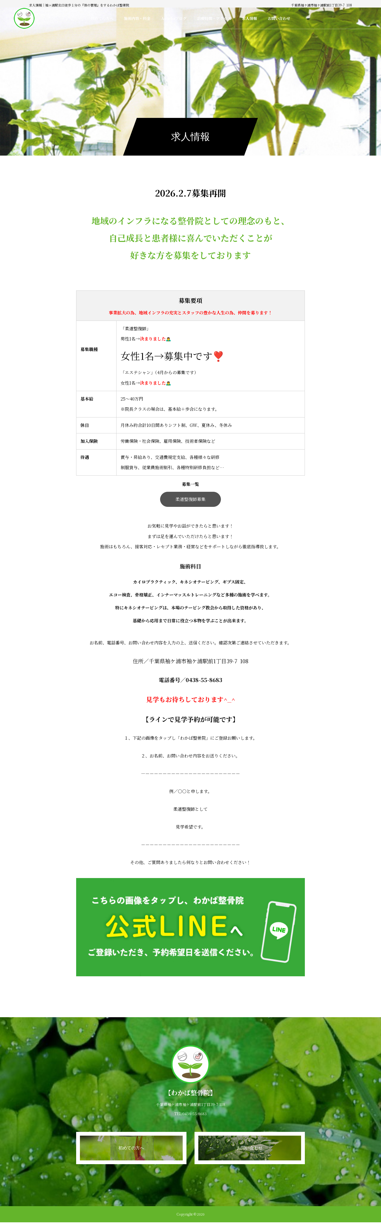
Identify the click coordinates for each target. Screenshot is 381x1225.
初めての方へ (102, 18)
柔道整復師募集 (190, 499)
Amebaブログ (173, 18)
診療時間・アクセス (214, 18)
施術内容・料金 (137, 18)
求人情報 (249, 18)
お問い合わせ (279, 18)
